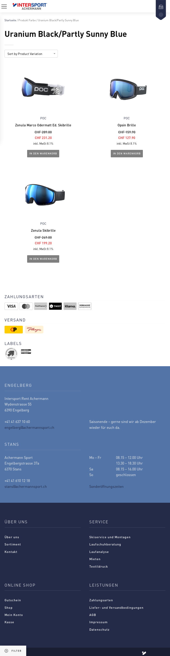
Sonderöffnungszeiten (106, 486)
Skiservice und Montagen (110, 537)
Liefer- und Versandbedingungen (116, 607)
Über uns (12, 537)
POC (43, 118)
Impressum (98, 622)
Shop (9, 607)
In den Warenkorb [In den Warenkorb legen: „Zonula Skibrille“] (43, 258)
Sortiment (13, 544)
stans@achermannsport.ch (26, 486)
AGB (92, 615)
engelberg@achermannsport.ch (29, 427)
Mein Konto (14, 615)
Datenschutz (99, 629)
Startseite (10, 20)
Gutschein (13, 600)
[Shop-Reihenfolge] (31, 54)
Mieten (95, 559)
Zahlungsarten (101, 600)
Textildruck (98, 566)
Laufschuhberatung (105, 544)
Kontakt (11, 552)
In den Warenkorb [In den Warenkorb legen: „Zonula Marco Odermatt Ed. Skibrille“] (43, 153)
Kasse (9, 622)
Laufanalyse (99, 552)
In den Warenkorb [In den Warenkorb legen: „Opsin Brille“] (127, 153)
